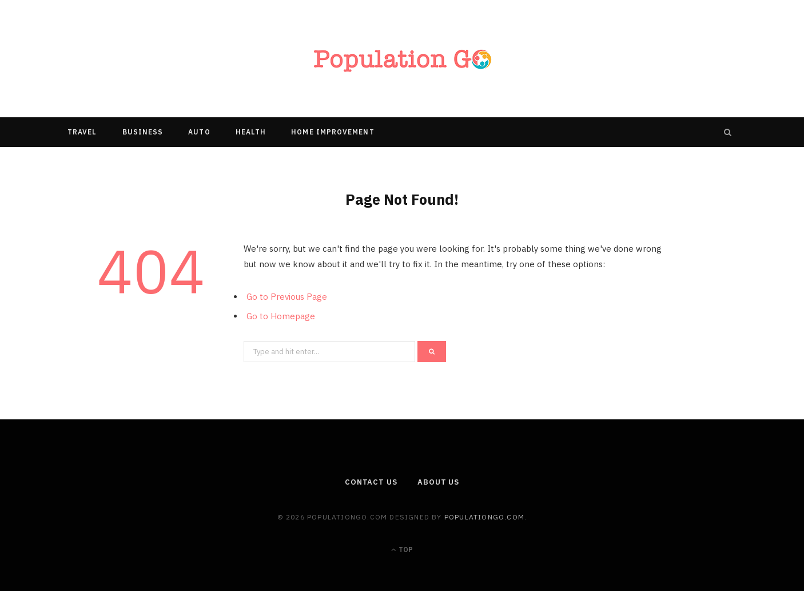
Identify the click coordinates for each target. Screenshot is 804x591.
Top (402, 549)
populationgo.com (484, 517)
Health (251, 132)
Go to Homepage (280, 316)
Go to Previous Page (286, 296)
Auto (199, 132)
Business (143, 132)
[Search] (728, 132)
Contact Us (371, 482)
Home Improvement (332, 132)
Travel (82, 132)
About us (438, 482)
